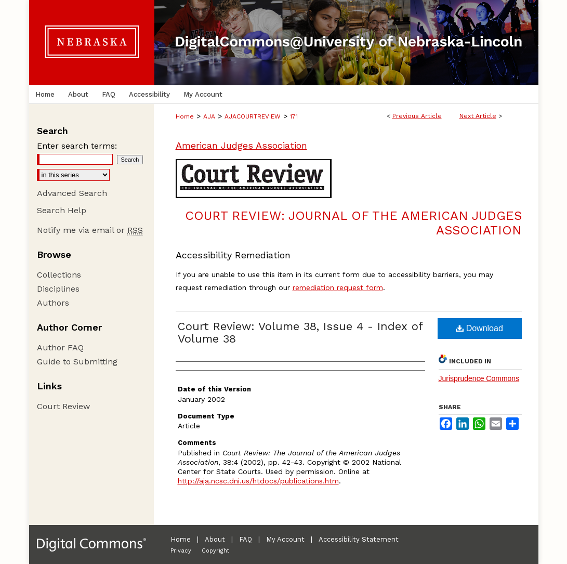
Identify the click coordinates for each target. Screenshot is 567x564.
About (215, 539)
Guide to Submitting (77, 361)
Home (185, 116)
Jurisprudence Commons (479, 378)
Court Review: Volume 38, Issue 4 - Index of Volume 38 (300, 332)
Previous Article (417, 116)
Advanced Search (72, 193)
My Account (285, 539)
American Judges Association (241, 145)
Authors (53, 303)
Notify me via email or (90, 230)
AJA (209, 116)
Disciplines (58, 289)
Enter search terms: (77, 146)
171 (294, 116)
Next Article (477, 116)
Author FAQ (60, 347)
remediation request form (338, 287)
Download (479, 328)
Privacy (180, 550)
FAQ (245, 539)
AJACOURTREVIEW (253, 116)
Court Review (63, 406)
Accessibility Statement (359, 539)
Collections (59, 275)
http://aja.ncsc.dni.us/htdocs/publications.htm (258, 481)
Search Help (61, 210)
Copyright (215, 550)
